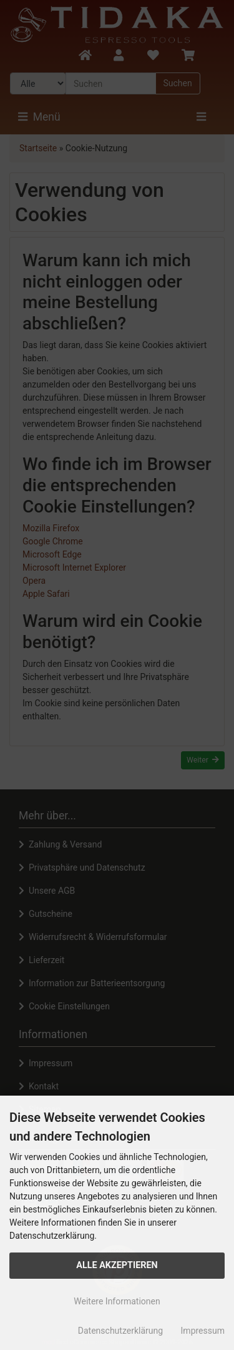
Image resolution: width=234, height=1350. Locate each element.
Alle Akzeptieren (117, 1265)
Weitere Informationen (117, 1301)
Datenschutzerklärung (120, 1331)
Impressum (203, 1331)
